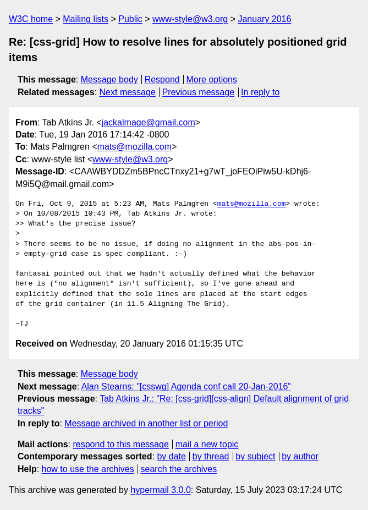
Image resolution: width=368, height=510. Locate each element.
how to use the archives (88, 469)
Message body (109, 79)
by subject (255, 456)
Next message (128, 92)
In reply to (260, 92)
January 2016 (264, 19)
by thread (211, 456)
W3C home (31, 19)
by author (300, 456)
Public (130, 19)
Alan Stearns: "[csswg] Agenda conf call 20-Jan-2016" (186, 386)
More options (212, 79)
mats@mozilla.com (134, 146)
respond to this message (120, 444)
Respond (162, 79)
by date (171, 456)
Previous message (198, 92)
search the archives (179, 469)
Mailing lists (85, 19)
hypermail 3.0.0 (160, 490)
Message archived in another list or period (146, 423)
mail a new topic (207, 444)
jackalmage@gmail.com (148, 122)
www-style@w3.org (190, 19)
